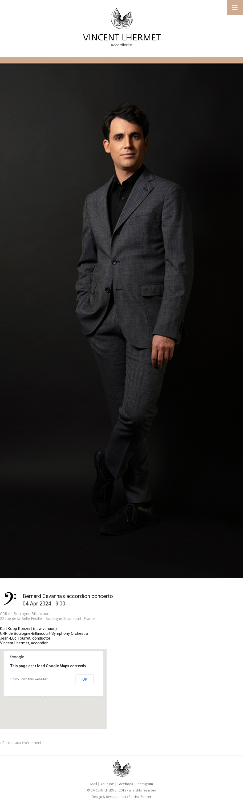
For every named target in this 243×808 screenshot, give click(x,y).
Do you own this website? (28, 679)
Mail (93, 783)
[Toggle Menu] (235, 7)
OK (84, 679)
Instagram (145, 783)
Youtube (107, 783)
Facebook (125, 783)
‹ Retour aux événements (21, 742)
